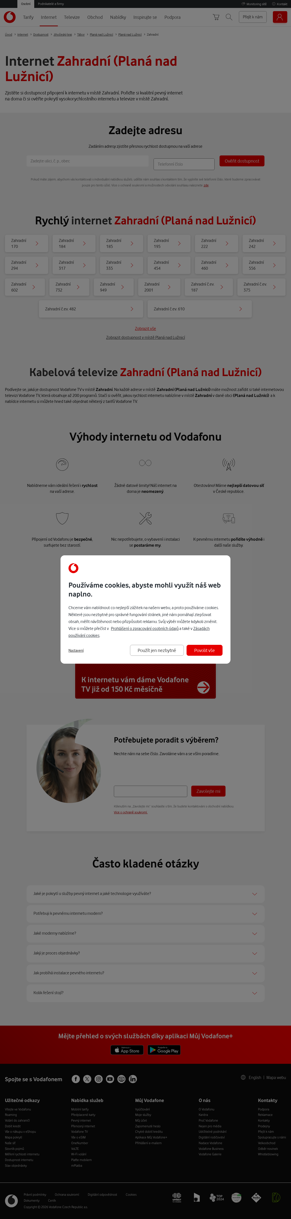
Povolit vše (204, 650)
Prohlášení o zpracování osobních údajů (145, 628)
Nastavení (76, 650)
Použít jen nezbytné (157, 650)
